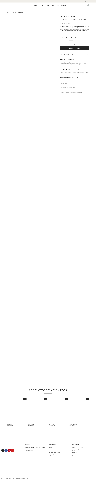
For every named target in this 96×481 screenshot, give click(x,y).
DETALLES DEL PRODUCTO (69, 77)
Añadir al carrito (74, 48)
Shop (42, 5)
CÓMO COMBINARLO (67, 59)
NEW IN (35, 5)
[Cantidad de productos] (74, 44)
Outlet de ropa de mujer (17, 12)
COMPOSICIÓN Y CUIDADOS (70, 69)
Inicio (8, 12)
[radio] (62, 37)
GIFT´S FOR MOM (61, 5)
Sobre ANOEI (50, 5)
